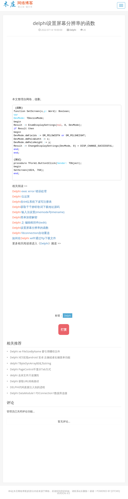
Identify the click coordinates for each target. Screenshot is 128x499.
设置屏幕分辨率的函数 (30, 227)
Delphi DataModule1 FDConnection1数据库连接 (38, 393)
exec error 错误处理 (29, 191)
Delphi (72, 29)
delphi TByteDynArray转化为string (30, 363)
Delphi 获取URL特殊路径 (24, 381)
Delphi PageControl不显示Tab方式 (30, 369)
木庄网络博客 (20, 491)
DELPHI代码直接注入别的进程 (27, 387)
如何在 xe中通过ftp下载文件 (34, 238)
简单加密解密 (24, 217)
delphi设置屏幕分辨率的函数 (64, 23)
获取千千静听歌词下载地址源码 (36, 207)
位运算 (21, 196)
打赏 (64, 329)
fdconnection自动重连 (31, 233)
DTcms (115, 491)
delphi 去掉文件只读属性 (24, 375)
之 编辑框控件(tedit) (29, 222)
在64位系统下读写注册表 (32, 201)
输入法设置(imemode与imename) (38, 212)
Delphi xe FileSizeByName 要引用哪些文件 (35, 351)
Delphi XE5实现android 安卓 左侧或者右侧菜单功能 (40, 357)
